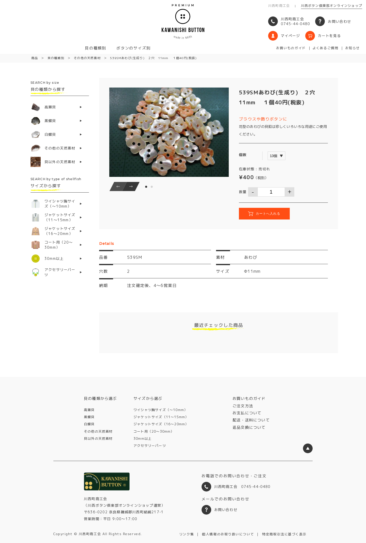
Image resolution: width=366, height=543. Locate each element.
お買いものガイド (291, 48)
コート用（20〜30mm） (153, 431)
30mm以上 (142, 438)
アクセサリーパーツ (149, 445)
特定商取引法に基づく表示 (284, 534)
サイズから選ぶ (147, 398)
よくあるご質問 (325, 48)
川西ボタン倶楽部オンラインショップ (331, 5)
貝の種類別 (95, 48)
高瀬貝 (89, 410)
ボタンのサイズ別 (133, 48)
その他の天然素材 (98, 431)
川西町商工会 (279, 5)
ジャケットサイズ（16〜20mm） (161, 424)
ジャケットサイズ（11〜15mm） (161, 417)
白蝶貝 (89, 424)
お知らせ (352, 48)
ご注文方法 (243, 406)
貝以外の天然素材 (98, 438)
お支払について (247, 413)
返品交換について (249, 427)
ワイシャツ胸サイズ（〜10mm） (160, 410)
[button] (118, 186)
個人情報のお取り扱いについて (228, 534)
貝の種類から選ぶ (100, 398)
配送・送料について (251, 420)
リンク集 (186, 534)
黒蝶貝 (89, 417)
